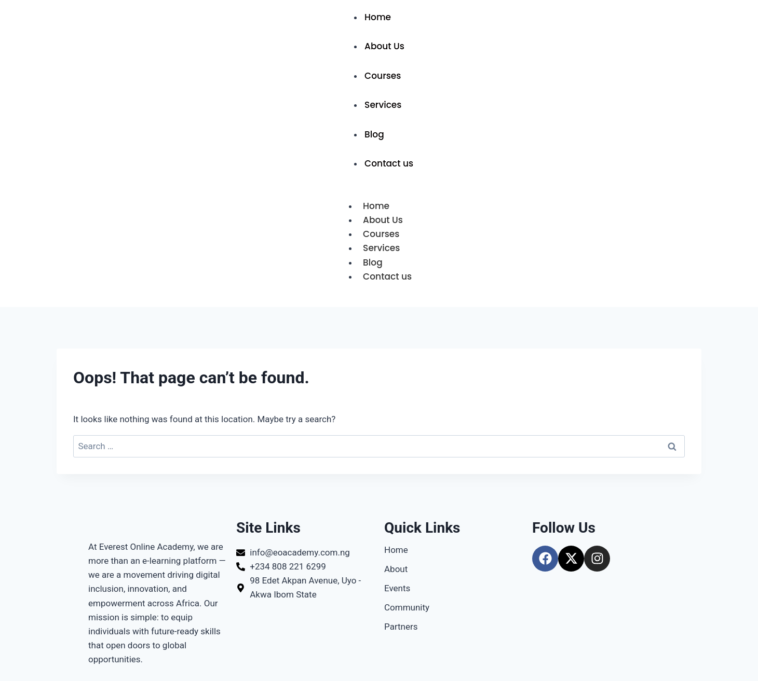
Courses (382, 76)
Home (377, 17)
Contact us (388, 163)
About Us (384, 46)
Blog (374, 134)
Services (382, 105)
